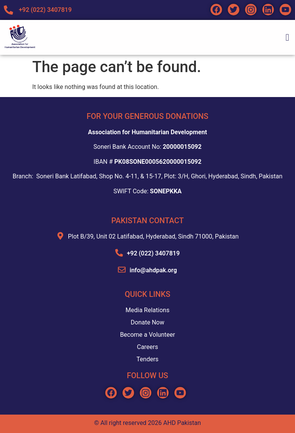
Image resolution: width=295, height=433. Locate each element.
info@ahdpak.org (153, 270)
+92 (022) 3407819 (153, 253)
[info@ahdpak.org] (122, 269)
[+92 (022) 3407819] (119, 253)
